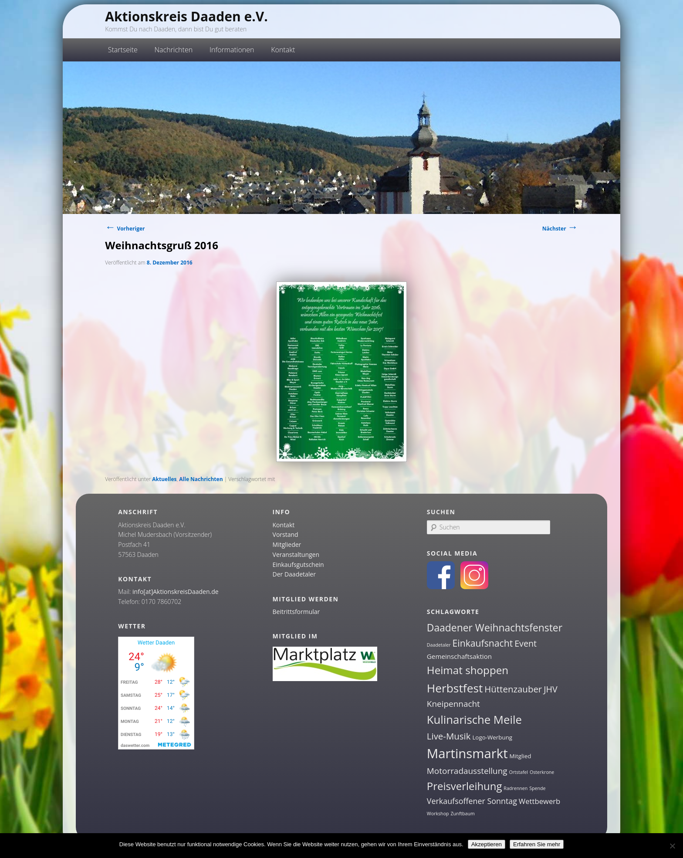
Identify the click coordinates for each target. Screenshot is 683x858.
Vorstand (285, 534)
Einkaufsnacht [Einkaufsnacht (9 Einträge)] (483, 643)
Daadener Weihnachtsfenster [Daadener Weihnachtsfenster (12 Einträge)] (494, 627)
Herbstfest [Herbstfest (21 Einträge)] (455, 688)
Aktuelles (164, 479)
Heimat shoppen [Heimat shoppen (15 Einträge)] (467, 670)
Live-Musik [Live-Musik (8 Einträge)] (449, 736)
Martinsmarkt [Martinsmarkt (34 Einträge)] (467, 753)
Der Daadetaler (294, 574)
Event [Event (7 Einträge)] (525, 643)
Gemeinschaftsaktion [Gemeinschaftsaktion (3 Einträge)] (459, 656)
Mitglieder (287, 544)
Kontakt (283, 49)
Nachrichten (174, 49)
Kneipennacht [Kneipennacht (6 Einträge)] (453, 703)
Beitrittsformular (296, 611)
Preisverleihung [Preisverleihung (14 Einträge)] (464, 786)
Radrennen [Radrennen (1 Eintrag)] (515, 788)
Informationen (232, 49)
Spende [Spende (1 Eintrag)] (537, 788)
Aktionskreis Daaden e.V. (186, 16)
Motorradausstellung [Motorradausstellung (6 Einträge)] (467, 771)
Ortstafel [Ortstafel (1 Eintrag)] (518, 772)
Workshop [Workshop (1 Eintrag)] (438, 814)
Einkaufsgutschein (298, 564)
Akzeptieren (486, 844)
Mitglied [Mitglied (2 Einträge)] (520, 756)
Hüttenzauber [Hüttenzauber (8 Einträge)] (513, 689)
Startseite (123, 49)
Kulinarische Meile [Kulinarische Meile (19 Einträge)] (474, 719)
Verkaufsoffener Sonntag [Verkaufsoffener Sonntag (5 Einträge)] (472, 801)
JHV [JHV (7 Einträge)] (551, 689)
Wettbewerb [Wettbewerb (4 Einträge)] (540, 801)
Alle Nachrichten (201, 479)
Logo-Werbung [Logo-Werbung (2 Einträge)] (492, 737)
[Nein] (672, 845)
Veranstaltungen (296, 554)
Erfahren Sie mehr (536, 844)
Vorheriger (125, 228)
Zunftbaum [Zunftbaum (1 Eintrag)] (462, 814)
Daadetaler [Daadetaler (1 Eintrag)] (439, 645)
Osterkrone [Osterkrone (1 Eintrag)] (542, 772)
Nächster (560, 228)
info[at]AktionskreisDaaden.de (175, 591)
